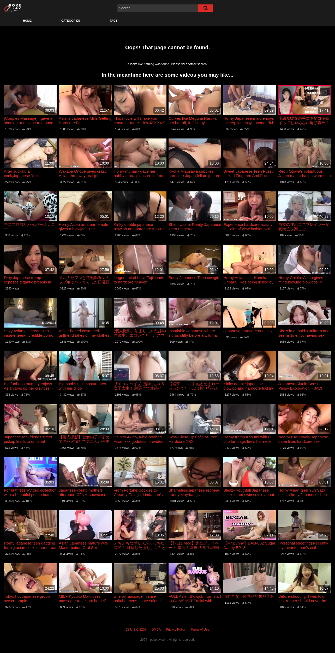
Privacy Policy (176, 629)
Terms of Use (200, 629)
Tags (114, 20)
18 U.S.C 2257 (136, 629)
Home (27, 20)
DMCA (156, 629)
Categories (70, 20)
